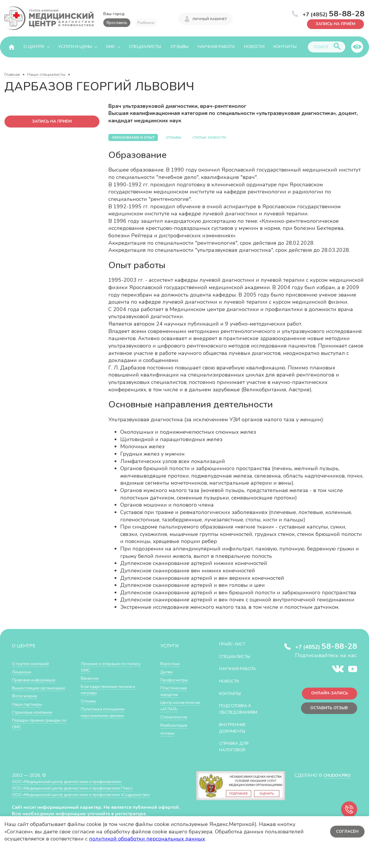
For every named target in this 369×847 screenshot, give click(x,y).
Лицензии (22, 671)
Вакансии (90, 678)
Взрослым (171, 663)
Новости (254, 46)
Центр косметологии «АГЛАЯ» (174, 708)
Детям (167, 671)
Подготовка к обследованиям (240, 715)
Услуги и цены (75, 46)
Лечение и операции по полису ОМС (105, 666)
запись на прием (52, 121)
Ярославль (116, 22)
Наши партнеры (28, 704)
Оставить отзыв (327, 710)
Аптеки (167, 739)
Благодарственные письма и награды (110, 689)
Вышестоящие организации (41, 687)
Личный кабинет (209, 18)
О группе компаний (32, 663)
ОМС (110, 46)
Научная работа (216, 46)
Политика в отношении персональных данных (105, 711)
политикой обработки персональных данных (147, 838)
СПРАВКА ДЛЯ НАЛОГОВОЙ (236, 752)
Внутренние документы (235, 733)
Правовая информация (36, 679)
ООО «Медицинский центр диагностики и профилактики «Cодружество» (88, 800)
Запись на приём (333, 23)
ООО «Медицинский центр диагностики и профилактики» (72, 787)
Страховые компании (34, 712)
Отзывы (179, 46)
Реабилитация (175, 731)
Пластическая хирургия (174, 690)
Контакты (285, 46)
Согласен (347, 831)
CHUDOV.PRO (335, 780)
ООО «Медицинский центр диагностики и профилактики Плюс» (78, 793)
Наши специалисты (46, 74)
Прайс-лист (234, 644)
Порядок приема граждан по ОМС (42, 723)
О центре (34, 46)
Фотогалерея (26, 695)
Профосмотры (175, 679)
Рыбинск (145, 22)
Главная (12, 74)
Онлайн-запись (327, 694)
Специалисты (145, 46)
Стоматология (174, 723)
